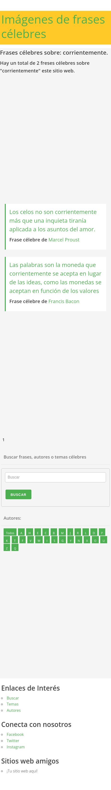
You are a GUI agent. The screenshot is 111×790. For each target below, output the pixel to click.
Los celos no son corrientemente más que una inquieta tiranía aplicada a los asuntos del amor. (53, 220)
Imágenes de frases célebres (53, 26)
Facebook (15, 734)
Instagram (16, 747)
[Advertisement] (55, 141)
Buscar (18, 495)
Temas (12, 704)
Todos (10, 533)
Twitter (13, 740)
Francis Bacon (63, 301)
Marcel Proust (64, 239)
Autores (14, 710)
